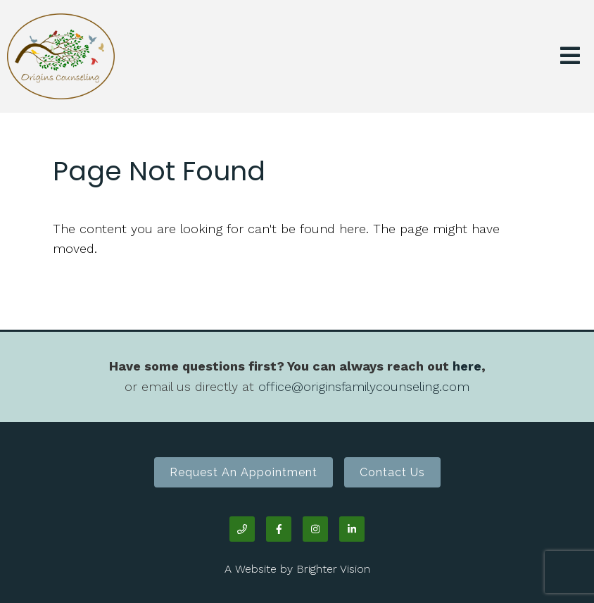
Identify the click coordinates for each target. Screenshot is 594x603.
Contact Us (392, 472)
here (467, 366)
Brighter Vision (333, 569)
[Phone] (242, 529)
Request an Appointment (243, 472)
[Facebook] (278, 529)
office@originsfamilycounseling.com (363, 386)
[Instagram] (315, 529)
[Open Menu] (570, 56)
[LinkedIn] (352, 529)
